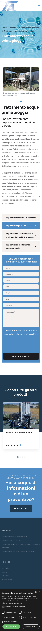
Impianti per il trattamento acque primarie (21, 246)
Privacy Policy (33, 334)
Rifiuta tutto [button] (30, 627)
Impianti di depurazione (21, 225)
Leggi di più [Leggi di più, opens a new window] (18, 603)
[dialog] (21, 610)
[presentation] (20, 345)
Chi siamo (5, 576)
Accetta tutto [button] (11, 627)
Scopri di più (13, 445)
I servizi (4, 573)
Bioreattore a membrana (19, 432)
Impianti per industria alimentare (21, 218)
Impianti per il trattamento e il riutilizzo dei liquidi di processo (21, 235)
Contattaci (21, 508)
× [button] (39, 592)
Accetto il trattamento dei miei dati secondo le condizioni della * (21, 334)
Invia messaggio (21, 356)
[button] (21, 101)
